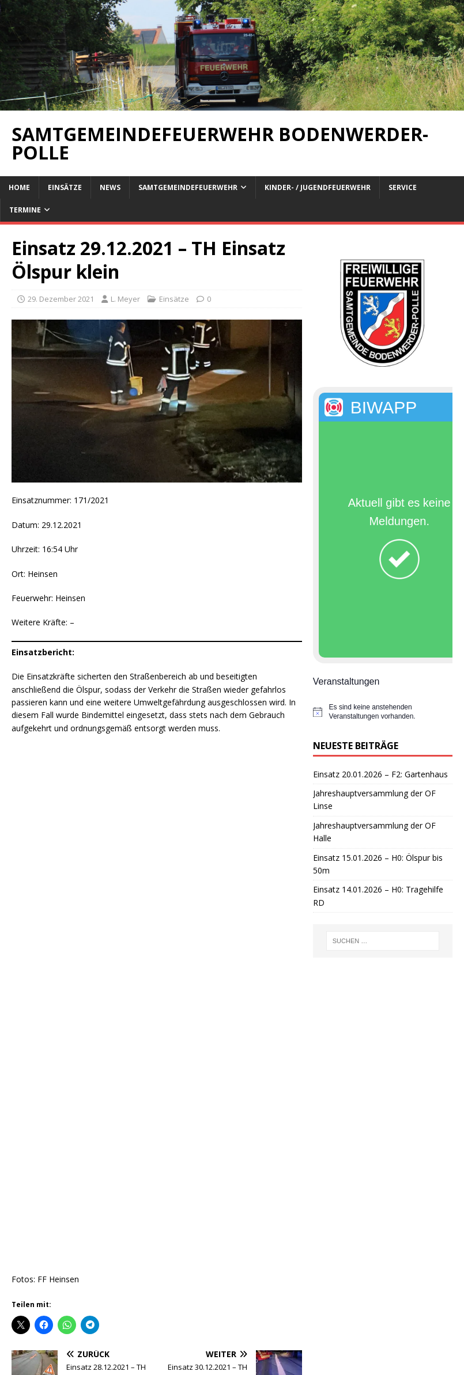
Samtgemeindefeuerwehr (187, 187)
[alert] (382, 711)
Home (19, 187)
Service (402, 187)
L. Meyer (125, 299)
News (110, 187)
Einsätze (65, 187)
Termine (25, 210)
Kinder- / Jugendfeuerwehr (318, 187)
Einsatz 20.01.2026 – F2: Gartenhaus (380, 774)
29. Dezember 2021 (61, 299)
